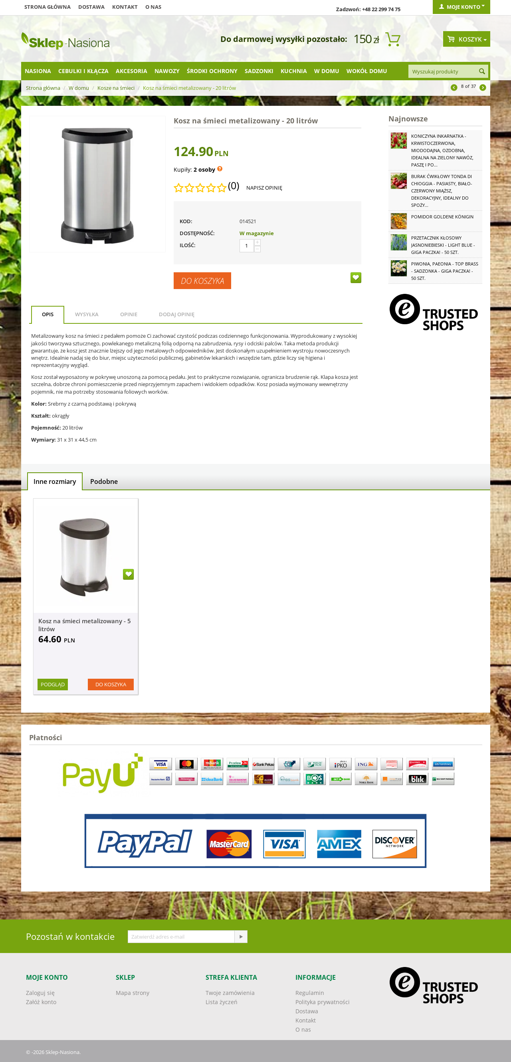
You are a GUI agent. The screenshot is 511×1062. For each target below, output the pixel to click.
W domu (326, 71)
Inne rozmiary (55, 481)
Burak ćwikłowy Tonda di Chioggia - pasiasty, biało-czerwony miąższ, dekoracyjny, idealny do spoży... (441, 190)
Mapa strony (132, 993)
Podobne (104, 481)
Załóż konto (41, 1002)
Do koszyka (202, 280)
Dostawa (91, 6)
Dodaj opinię (176, 314)
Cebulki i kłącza (83, 71)
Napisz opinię (264, 187)
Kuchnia (294, 71)
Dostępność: (197, 233)
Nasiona (38, 71)
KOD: (186, 221)
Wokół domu (367, 71)
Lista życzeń (222, 1002)
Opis (47, 314)
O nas (153, 6)
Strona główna (47, 6)
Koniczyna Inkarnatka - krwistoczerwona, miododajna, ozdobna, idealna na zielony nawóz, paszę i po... (442, 150)
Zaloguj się (40, 993)
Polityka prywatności (322, 1002)
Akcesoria (131, 71)
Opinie (128, 314)
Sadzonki (259, 71)
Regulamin (309, 993)
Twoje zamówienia (230, 993)
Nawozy (167, 71)
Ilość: (188, 245)
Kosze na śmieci (116, 87)
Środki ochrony (212, 71)
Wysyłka (87, 314)
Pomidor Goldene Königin (442, 217)
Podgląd (53, 684)
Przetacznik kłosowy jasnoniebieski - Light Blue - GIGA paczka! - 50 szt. (443, 245)
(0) (233, 185)
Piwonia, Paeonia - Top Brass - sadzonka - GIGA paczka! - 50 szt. (444, 271)
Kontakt (125, 6)
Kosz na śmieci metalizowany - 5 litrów (84, 625)
